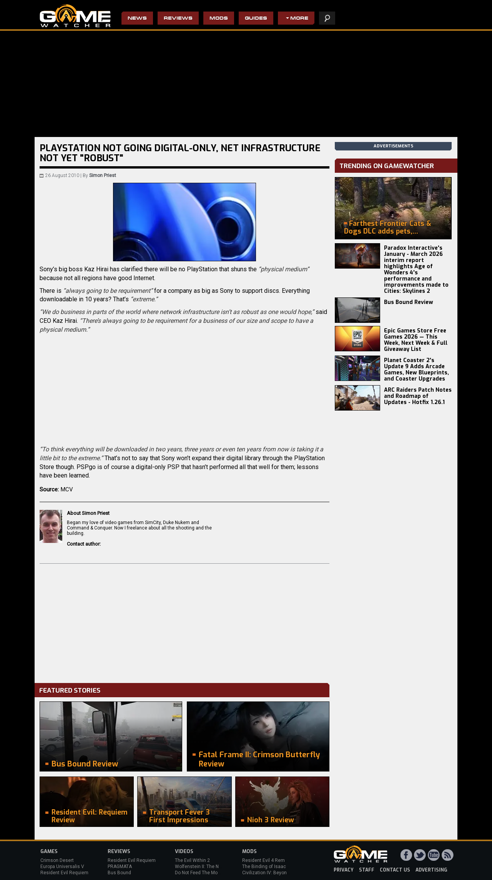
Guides (256, 19)
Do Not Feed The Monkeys (202, 872)
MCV (67, 489)
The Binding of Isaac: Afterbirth (275, 866)
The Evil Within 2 (192, 860)
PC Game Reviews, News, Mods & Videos (75, 15)
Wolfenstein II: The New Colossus (210, 866)
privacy (344, 870)
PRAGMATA (120, 866)
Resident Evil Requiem (64, 872)
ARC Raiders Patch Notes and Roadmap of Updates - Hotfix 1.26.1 (418, 396)
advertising (431, 870)
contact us (395, 870)
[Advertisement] (184, 621)
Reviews (178, 19)
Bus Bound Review (408, 302)
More (299, 19)
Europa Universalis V (62, 866)
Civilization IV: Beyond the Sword (277, 872)
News (137, 19)
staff (366, 870)
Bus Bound (119, 872)
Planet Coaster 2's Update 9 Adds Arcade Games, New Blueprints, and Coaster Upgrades (416, 369)
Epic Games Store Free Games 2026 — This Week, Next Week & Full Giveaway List (415, 340)
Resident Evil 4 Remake (267, 860)
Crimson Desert (57, 860)
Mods (218, 19)
